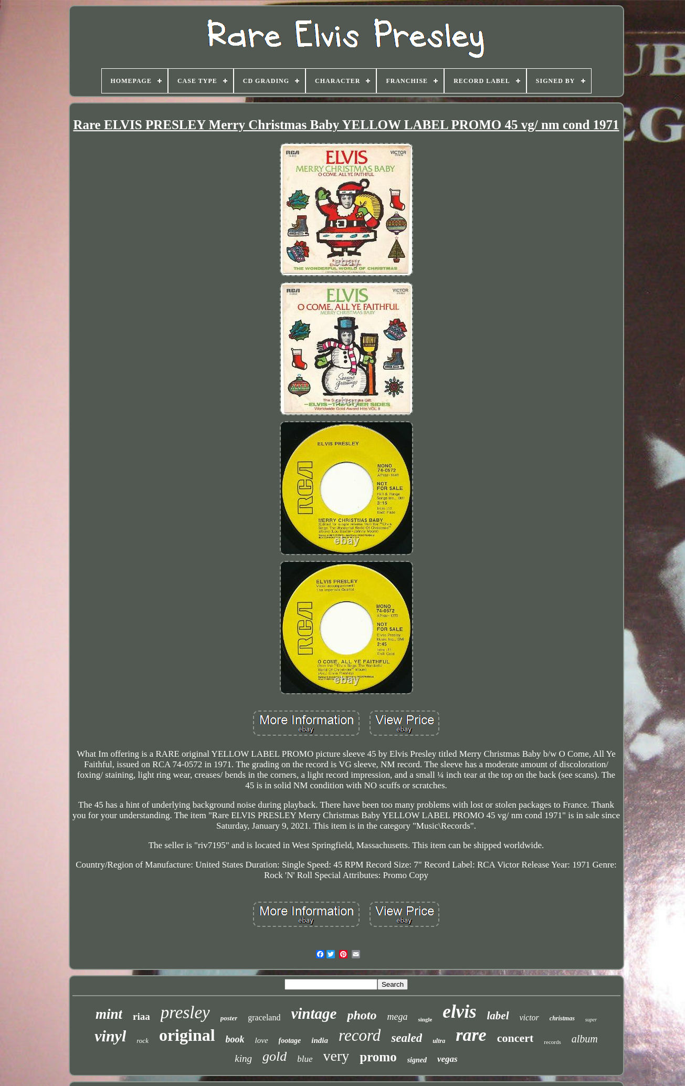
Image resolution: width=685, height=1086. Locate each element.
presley (185, 1012)
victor (529, 1017)
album (585, 1039)
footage (290, 1041)
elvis (459, 1011)
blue (304, 1059)
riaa (141, 1016)
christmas (562, 1018)
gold (274, 1056)
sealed (406, 1038)
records (552, 1042)
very (336, 1056)
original (187, 1035)
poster (229, 1018)
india (319, 1040)
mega (397, 1016)
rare (471, 1035)
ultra (439, 1041)
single (425, 1019)
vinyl (110, 1036)
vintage (313, 1013)
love (261, 1040)
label (498, 1015)
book (235, 1039)
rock (142, 1041)
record (360, 1035)
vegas (447, 1059)
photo (361, 1015)
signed (417, 1060)
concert (515, 1038)
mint (109, 1014)
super (591, 1019)
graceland (264, 1017)
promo (378, 1057)
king (243, 1058)
